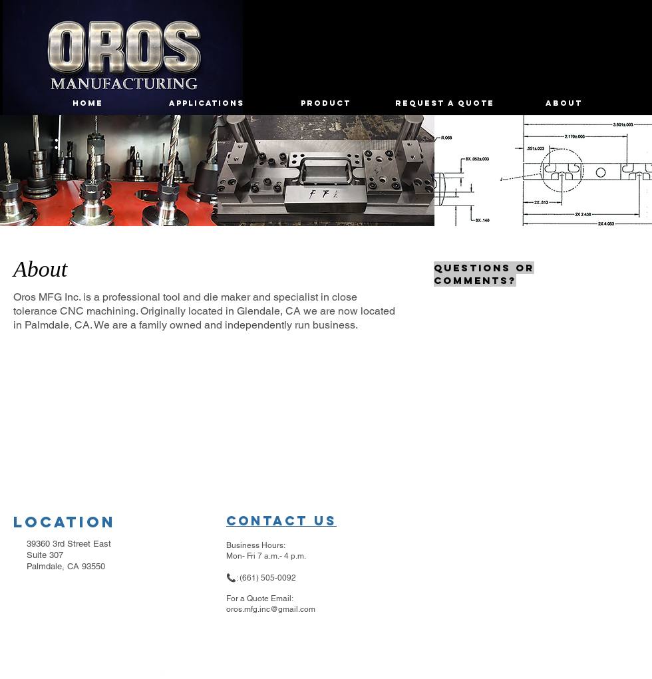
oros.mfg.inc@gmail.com (270, 609)
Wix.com (153, 675)
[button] (109, 170)
